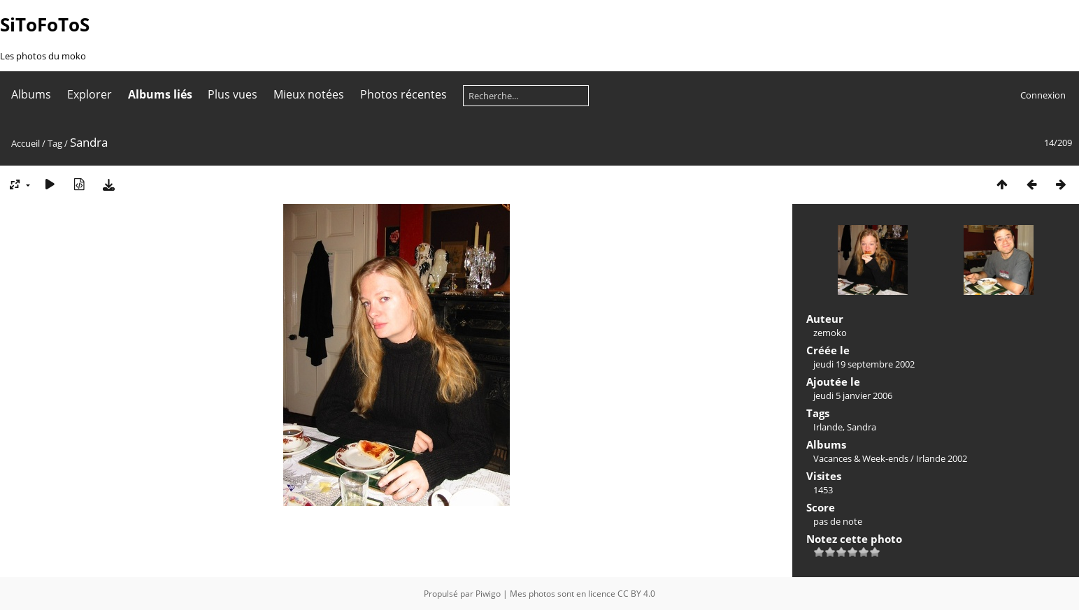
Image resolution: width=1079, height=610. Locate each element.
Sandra (861, 427)
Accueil (25, 143)
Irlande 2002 (941, 458)
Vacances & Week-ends (860, 458)
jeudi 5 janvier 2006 (852, 395)
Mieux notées (308, 94)
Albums (31, 94)
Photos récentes (403, 94)
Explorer (89, 94)
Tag (55, 143)
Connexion (1043, 95)
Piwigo (488, 594)
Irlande (828, 427)
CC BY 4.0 (636, 594)
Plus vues (232, 94)
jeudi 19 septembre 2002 (864, 364)
